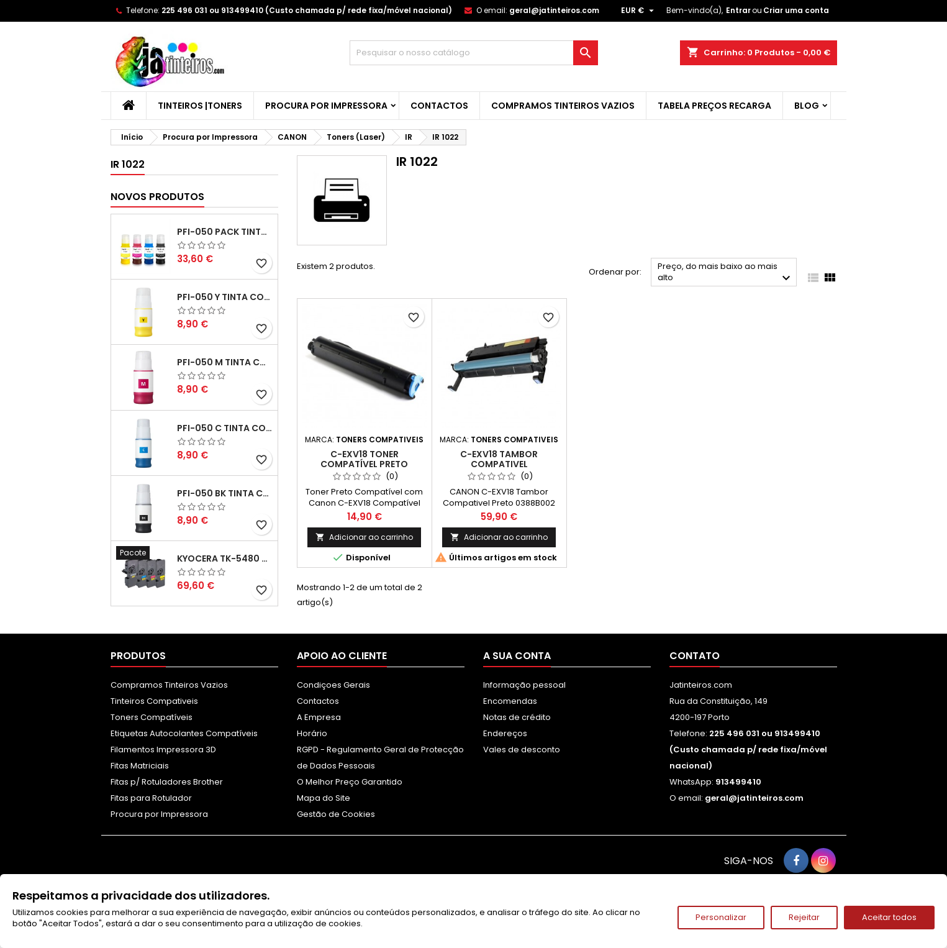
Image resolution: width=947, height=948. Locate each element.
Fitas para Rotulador (151, 798)
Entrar (738, 10)
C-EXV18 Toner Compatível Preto (364, 459)
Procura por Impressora (326, 105)
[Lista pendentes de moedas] (639, 10)
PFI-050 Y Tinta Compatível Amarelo (225, 297)
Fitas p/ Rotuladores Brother (167, 782)
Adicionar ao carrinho (364, 537)
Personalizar (721, 917)
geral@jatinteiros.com (554, 10)
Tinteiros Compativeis (154, 701)
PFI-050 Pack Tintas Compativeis (225, 232)
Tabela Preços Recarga (714, 105)
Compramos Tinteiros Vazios (563, 105)
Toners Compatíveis (152, 717)
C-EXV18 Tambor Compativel (499, 459)
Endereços (505, 733)
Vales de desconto (521, 749)
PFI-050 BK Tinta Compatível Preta (225, 493)
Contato (694, 656)
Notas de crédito (517, 717)
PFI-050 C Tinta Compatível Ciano (225, 428)
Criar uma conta (796, 10)
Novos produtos (157, 196)
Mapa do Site (323, 798)
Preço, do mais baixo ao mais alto (726, 273)
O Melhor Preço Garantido (349, 782)
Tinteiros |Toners (200, 105)
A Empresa (319, 717)
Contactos (439, 105)
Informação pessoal (524, 685)
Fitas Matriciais (140, 766)
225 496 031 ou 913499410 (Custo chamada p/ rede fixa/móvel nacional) (306, 10)
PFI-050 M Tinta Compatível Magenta (225, 362)
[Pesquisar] (474, 52)
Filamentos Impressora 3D (163, 749)
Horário (312, 733)
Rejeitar (804, 917)
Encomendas (510, 701)
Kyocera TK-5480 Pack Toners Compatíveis (225, 558)
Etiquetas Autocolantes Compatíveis (184, 733)
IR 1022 (128, 164)
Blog (806, 105)
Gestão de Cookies (336, 814)
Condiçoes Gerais (333, 685)
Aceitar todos (889, 917)
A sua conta (517, 656)
